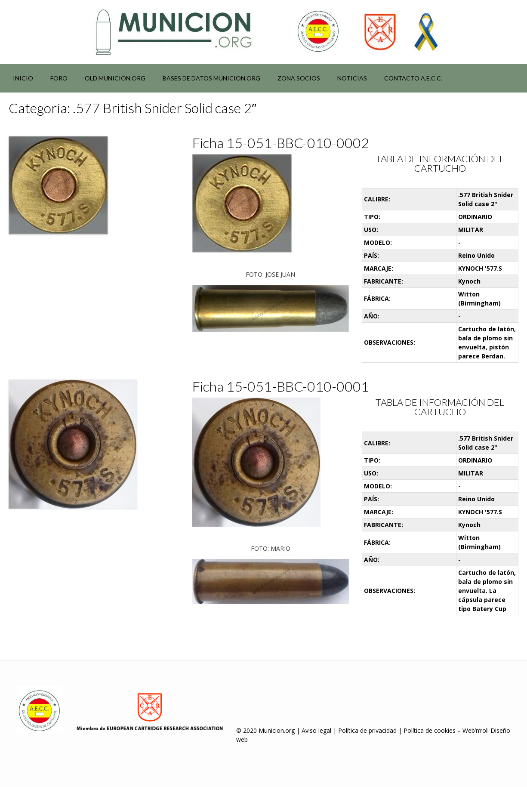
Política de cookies (430, 730)
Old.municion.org (115, 78)
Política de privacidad (367, 730)
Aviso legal (316, 730)
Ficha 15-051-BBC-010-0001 (280, 386)
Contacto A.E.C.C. (413, 78)
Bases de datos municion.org (211, 78)
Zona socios (298, 78)
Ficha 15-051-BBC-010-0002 (280, 142)
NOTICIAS (352, 78)
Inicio (23, 78)
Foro (59, 78)
